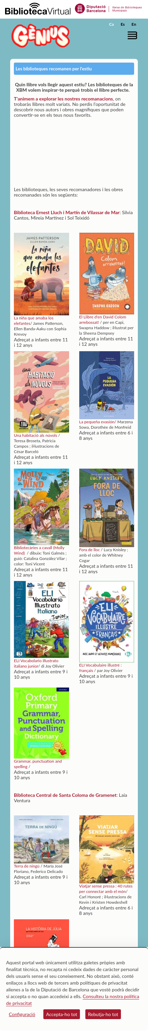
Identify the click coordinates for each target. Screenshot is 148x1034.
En (133, 24)
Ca (111, 24)
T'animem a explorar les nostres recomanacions (63, 99)
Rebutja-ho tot (103, 1014)
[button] (133, 35)
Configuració (22, 1014)
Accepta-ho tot (61, 1014)
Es (123, 24)
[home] (39, 35)
